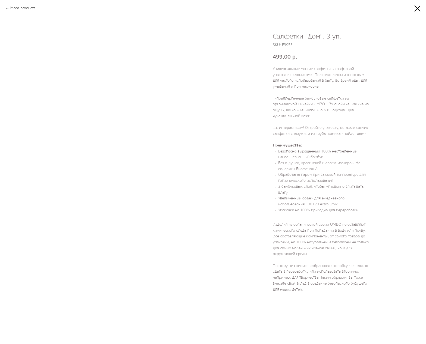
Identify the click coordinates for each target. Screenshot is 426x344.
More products (22, 8)
